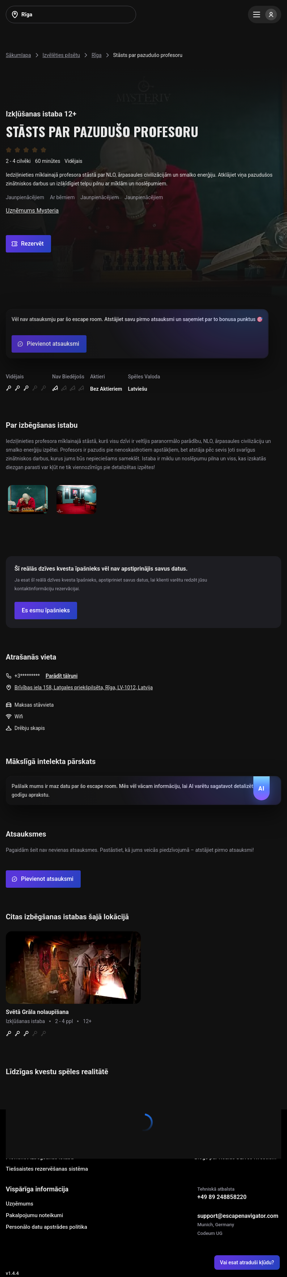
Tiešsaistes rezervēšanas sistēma (47, 1169)
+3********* (27, 676)
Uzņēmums (19, 1203)
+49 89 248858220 (221, 1197)
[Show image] (28, 500)
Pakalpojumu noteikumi (34, 1215)
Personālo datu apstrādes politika (46, 1227)
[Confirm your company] (45, 610)
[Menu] (264, 14)
